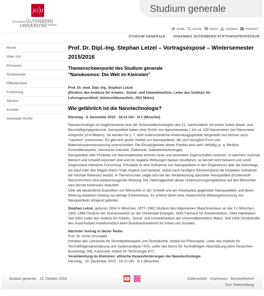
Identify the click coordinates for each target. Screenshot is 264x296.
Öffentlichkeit (17, 83)
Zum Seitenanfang (239, 284)
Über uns (14, 56)
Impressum (218, 278)
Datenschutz (197, 278)
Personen (14, 65)
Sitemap (232, 29)
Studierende (16, 74)
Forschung (15, 92)
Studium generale (147, 36)
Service (12, 101)
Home (181, 29)
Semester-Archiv (20, 118)
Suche (197, 29)
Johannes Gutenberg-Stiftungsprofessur (216, 36)
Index (214, 29)
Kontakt (251, 29)
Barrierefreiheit (242, 278)
